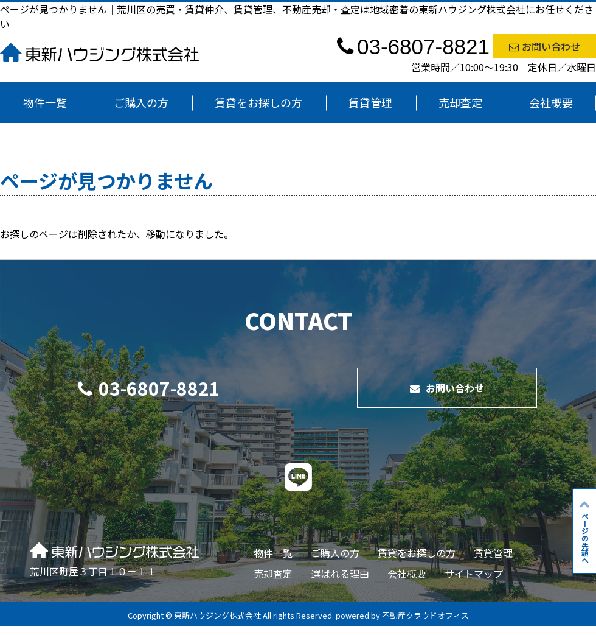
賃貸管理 (370, 102)
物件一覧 (45, 102)
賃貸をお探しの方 (258, 102)
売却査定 (460, 102)
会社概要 (551, 102)
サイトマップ (474, 573)
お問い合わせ (544, 46)
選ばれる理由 (340, 573)
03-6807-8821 (149, 387)
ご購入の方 (141, 102)
